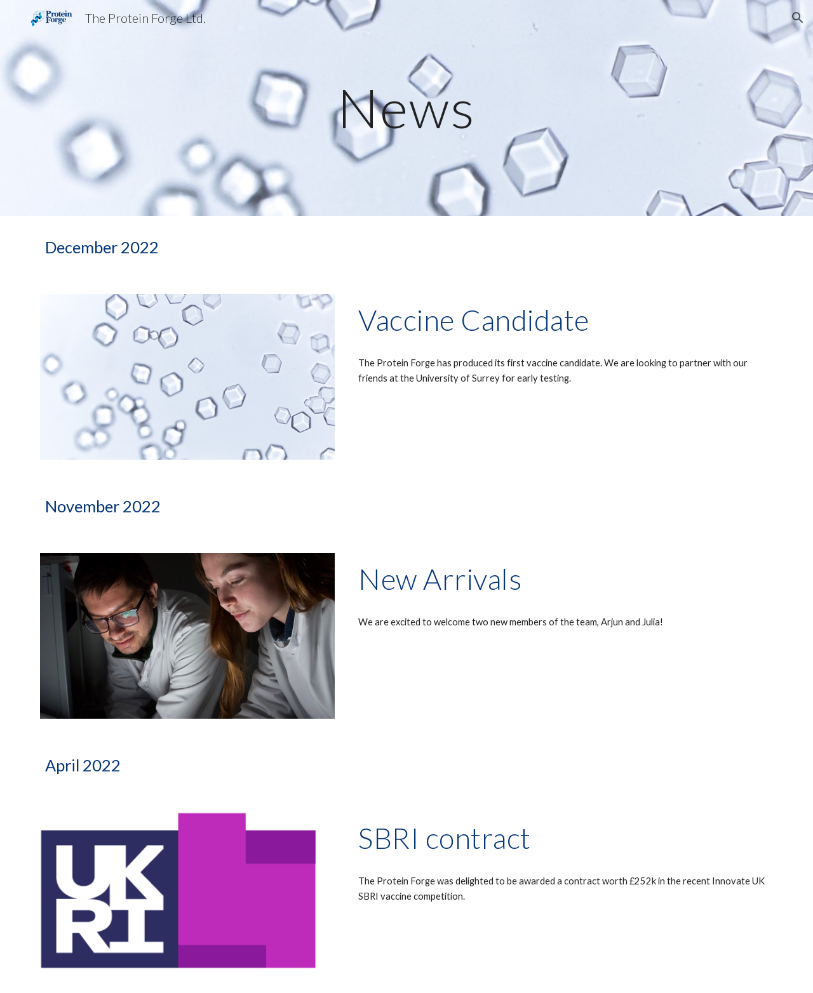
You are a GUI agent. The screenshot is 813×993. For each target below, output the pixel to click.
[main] (406, 108)
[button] (798, 18)
